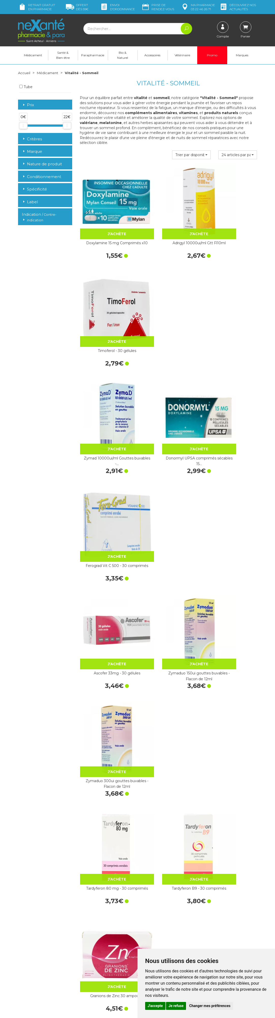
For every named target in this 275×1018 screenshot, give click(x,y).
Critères (32, 139)
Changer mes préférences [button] (210, 1006)
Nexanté (76, 1010)
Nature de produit (42, 164)
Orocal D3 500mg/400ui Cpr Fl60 (230, 660)
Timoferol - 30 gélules (230, 222)
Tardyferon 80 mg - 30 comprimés (106, 486)
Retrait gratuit (36, 7)
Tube (26, 87)
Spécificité (34, 189)
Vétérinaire (182, 55)
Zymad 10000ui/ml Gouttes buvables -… (107, 312)
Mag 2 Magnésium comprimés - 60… (107, 573)
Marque (32, 151)
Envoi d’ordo (117, 7)
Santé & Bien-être (63, 55)
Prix (28, 105)
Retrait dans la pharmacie (224, 900)
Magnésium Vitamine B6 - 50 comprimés (168, 573)
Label (30, 202)
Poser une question (34, 976)
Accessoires (152, 55)
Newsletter (89, 942)
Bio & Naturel (122, 55)
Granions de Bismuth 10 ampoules (168, 834)
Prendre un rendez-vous (161, 948)
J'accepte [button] (155, 1006)
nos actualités (237, 7)
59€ (77, 7)
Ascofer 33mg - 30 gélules (106, 396)
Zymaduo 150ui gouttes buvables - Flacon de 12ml (168, 399)
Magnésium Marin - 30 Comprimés (107, 660)
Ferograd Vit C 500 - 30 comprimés (230, 312)
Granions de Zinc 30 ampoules (230, 486)
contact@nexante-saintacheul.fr (44, 968)
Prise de (157, 7)
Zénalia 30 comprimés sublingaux (168, 747)
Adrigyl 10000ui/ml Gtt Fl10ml (168, 225)
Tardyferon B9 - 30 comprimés (168, 486)
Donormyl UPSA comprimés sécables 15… (168, 312)
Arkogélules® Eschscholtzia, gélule (106, 834)
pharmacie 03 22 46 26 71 (198, 7)
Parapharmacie (92, 55)
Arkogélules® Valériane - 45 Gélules (230, 747)
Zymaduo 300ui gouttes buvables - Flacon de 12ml (230, 399)
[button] (191, 155)
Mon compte (29, 981)
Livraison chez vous (218, 905)
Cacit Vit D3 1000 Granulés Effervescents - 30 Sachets (168, 660)
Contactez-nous (154, 943)
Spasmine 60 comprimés (230, 570)
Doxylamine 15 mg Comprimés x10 (106, 225)
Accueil (24, 73)
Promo (212, 55)
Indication (39, 217)
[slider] (23, 125)
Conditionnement (41, 176)
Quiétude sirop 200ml (229, 831)
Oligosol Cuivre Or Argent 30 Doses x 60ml (106, 747)
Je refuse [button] (176, 1006)
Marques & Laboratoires (99, 938)
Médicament (33, 55)
